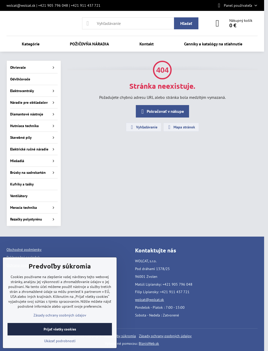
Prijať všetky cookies (60, 329)
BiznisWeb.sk (149, 343)
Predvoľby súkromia (120, 336)
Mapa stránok (181, 127)
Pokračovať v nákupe (161, 111)
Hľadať (186, 23)
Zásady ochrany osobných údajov (165, 336)
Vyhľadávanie (143, 127)
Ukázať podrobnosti (60, 341)
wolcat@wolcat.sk (149, 299)
